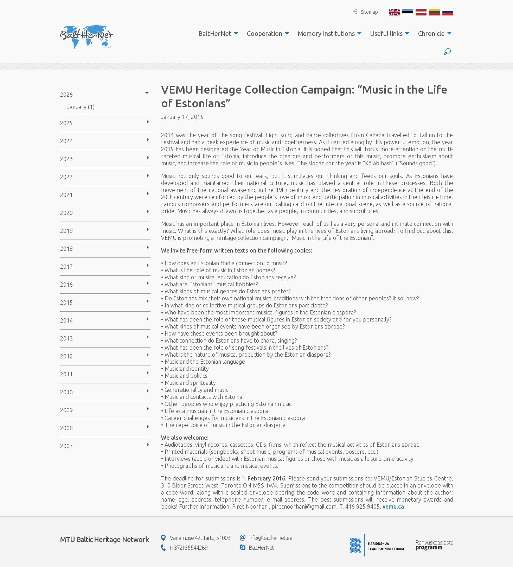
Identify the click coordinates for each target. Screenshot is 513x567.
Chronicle (431, 33)
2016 (66, 284)
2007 (66, 446)
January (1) (81, 107)
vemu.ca (393, 506)
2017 (66, 266)
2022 (66, 177)
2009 (66, 410)
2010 (66, 392)
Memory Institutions (326, 33)
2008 (66, 428)
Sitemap (365, 12)
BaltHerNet (214, 33)
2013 (66, 338)
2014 (66, 320)
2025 (66, 123)
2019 (66, 231)
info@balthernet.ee (266, 538)
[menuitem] (216, 33)
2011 (66, 374)
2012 (66, 356)
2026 (66, 94)
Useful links (386, 33)
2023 (66, 159)
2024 (66, 141)
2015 (66, 302)
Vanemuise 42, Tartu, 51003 (195, 538)
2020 (66, 213)
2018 (66, 249)
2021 (66, 195)
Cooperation (264, 33)
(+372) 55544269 (184, 547)
